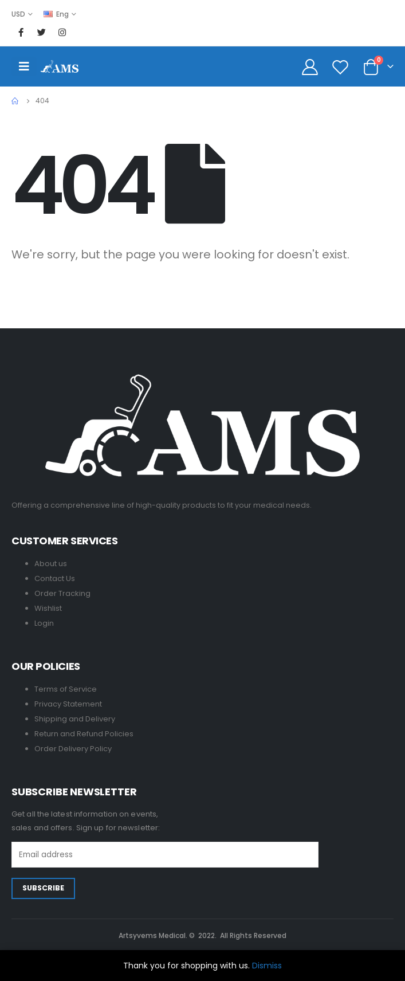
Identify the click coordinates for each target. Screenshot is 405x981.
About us (50, 563)
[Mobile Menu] (24, 66)
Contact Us (54, 578)
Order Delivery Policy (73, 748)
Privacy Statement (68, 704)
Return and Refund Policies (83, 733)
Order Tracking (62, 593)
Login (44, 623)
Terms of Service (65, 689)
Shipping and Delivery (74, 718)
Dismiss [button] (267, 965)
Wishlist (48, 608)
